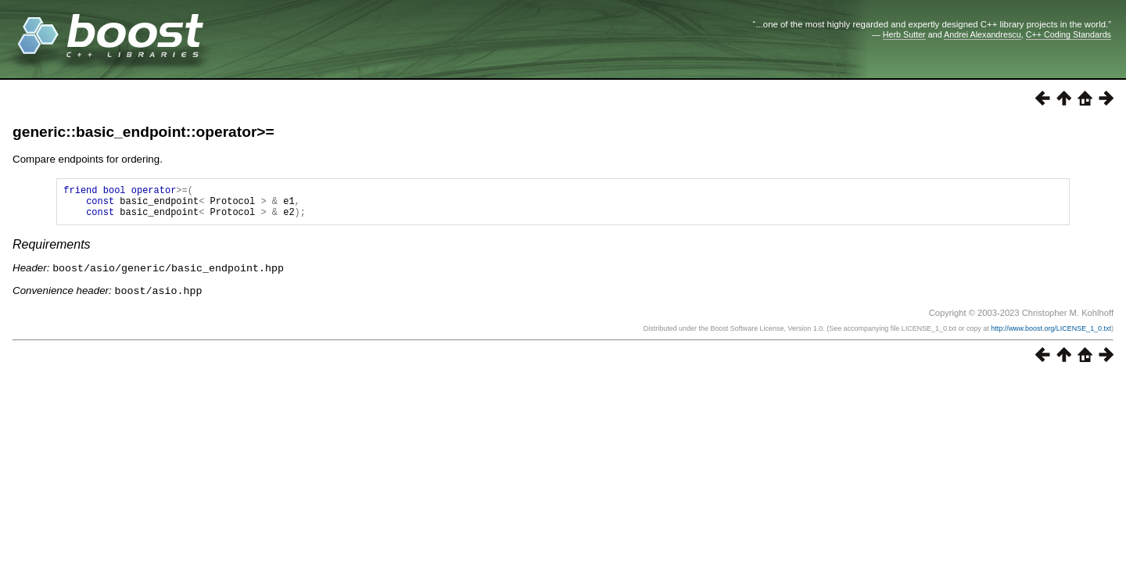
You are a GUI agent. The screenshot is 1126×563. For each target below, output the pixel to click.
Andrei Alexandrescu (982, 34)
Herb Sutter (904, 34)
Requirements (52, 251)
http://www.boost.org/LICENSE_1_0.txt (1051, 334)
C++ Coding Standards (1068, 34)
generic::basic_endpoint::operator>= (143, 132)
